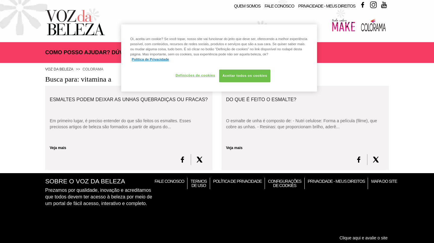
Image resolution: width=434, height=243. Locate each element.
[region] (219, 58)
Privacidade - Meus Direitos (326, 6)
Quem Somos (247, 6)
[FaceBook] (182, 159)
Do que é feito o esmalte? (261, 99)
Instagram (373, 5)
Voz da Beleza (59, 69)
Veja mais (58, 148)
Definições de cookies (195, 75)
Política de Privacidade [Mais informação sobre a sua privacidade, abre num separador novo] (150, 59)
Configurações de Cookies (284, 183)
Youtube (384, 5)
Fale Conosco (279, 6)
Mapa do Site (384, 181)
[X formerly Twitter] (199, 159)
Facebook (362, 5)
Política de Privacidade (237, 181)
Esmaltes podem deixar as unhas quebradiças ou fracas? (129, 99)
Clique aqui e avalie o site (363, 237)
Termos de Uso (198, 183)
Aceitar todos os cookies (244, 75)
